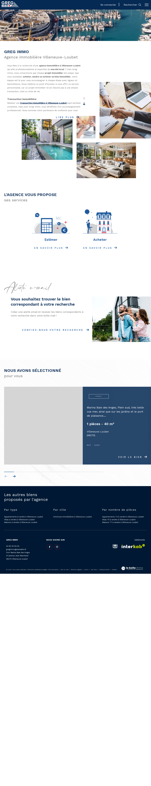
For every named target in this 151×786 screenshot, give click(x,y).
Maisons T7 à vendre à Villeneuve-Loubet (120, 522)
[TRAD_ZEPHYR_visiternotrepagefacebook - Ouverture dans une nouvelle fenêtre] (49, 546)
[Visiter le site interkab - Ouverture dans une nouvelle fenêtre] (132, 546)
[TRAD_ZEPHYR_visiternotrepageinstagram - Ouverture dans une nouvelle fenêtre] (56, 546)
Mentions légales (76, 569)
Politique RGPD (104, 569)
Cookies (114, 569)
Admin (86, 569)
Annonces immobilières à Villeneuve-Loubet (72, 517)
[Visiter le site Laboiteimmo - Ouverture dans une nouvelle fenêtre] (132, 569)
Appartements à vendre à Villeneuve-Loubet (23, 517)
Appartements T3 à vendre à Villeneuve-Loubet (123, 517)
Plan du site (64, 569)
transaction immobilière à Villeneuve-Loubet (43, 103)
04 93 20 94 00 (12, 546)
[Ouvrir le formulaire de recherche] (132, 5)
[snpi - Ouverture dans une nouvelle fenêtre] (115, 546)
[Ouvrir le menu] (146, 5)
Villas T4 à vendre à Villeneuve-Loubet (119, 520)
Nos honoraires (53, 569)
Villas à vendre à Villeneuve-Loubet (19, 520)
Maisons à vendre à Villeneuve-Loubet (20, 522)
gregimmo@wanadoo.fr (16, 549)
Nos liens (94, 569)
